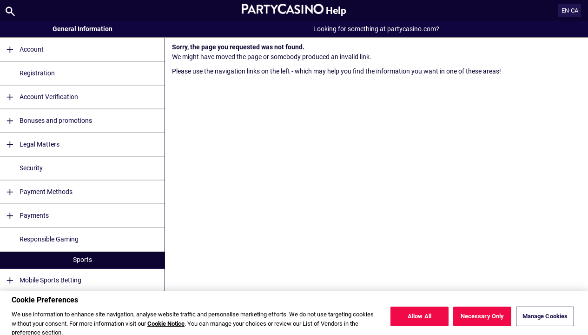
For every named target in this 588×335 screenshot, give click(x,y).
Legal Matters (29, 144)
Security (31, 168)
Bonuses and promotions (46, 120)
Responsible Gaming (49, 239)
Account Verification (39, 97)
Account (22, 49)
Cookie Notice (166, 327)
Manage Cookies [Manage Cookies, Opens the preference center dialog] (545, 320)
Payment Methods (36, 192)
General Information (82, 29)
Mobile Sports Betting (40, 280)
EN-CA (570, 10)
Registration (37, 73)
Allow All (419, 320)
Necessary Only (482, 320)
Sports (82, 259)
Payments (24, 215)
